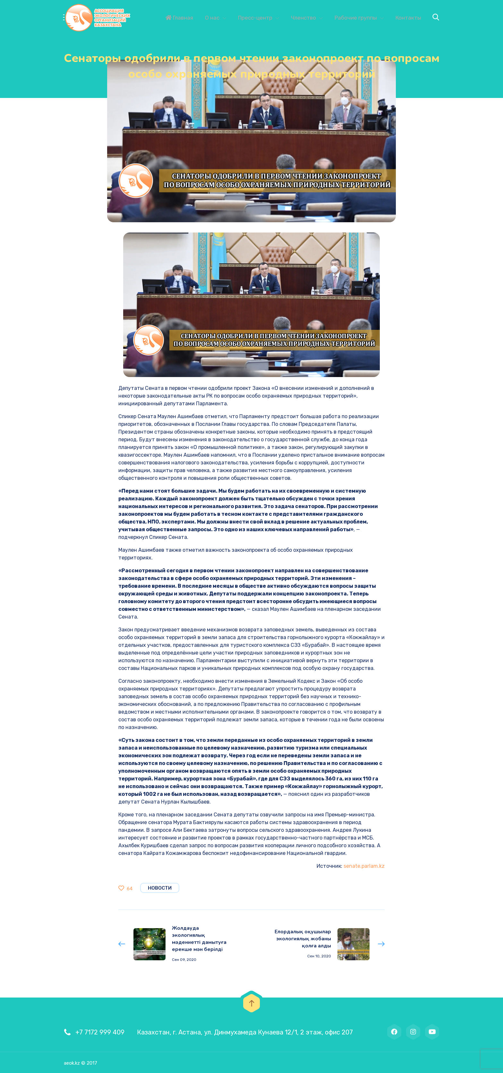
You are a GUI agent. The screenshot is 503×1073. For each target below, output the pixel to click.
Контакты (408, 17)
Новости (160, 888)
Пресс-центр (255, 17)
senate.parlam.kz (364, 866)
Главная (179, 17)
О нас (212, 17)
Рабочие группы (356, 17)
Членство (303, 17)
